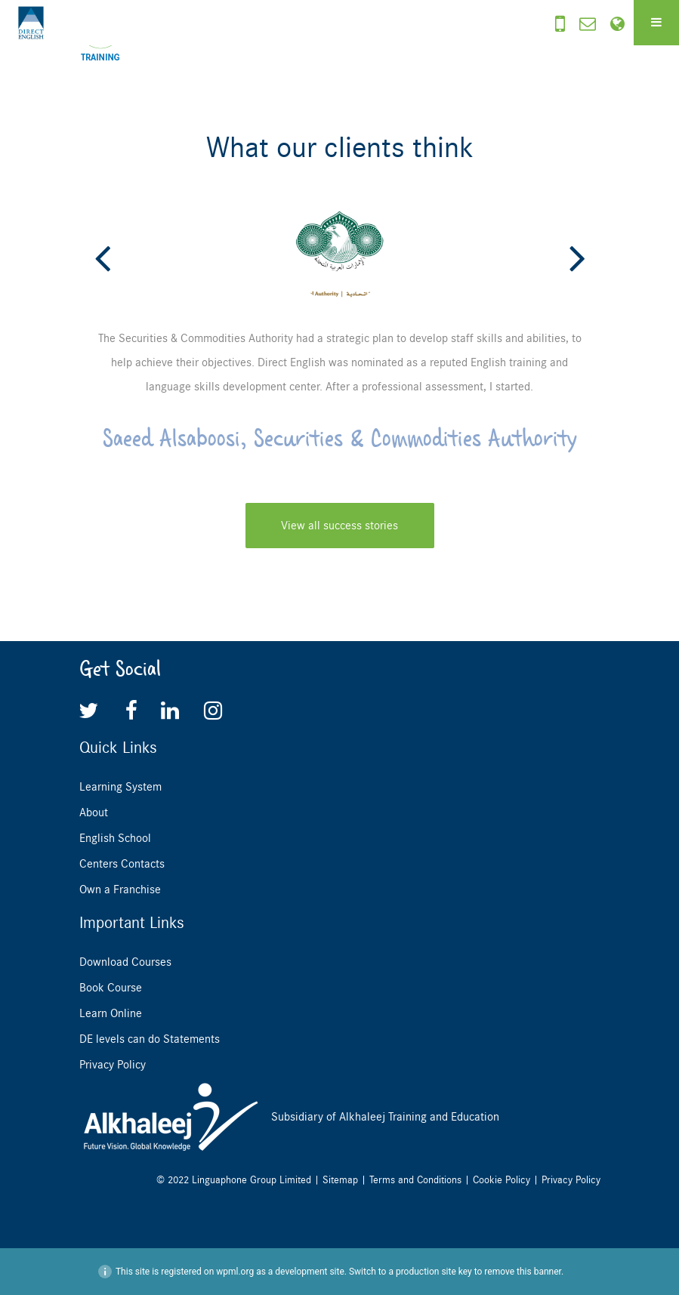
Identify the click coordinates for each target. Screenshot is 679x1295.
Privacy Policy (112, 1064)
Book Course (110, 987)
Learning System (120, 787)
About (93, 812)
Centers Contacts (122, 864)
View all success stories (339, 525)
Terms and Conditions (415, 1179)
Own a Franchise (120, 889)
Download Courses (125, 962)
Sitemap (340, 1179)
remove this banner (522, 1271)
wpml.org (235, 1271)
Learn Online (110, 1013)
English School (115, 838)
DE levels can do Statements (149, 1039)
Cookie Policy (501, 1179)
